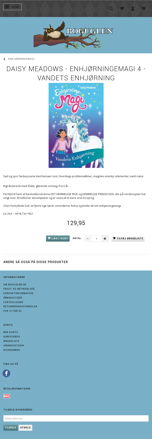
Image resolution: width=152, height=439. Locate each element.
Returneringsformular (20, 306)
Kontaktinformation (18, 293)
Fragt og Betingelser (19, 288)
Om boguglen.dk (15, 284)
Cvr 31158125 (12, 311)
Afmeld (25, 427)
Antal (77, 238)
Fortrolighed (13, 302)
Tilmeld (10, 427)
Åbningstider (12, 297)
